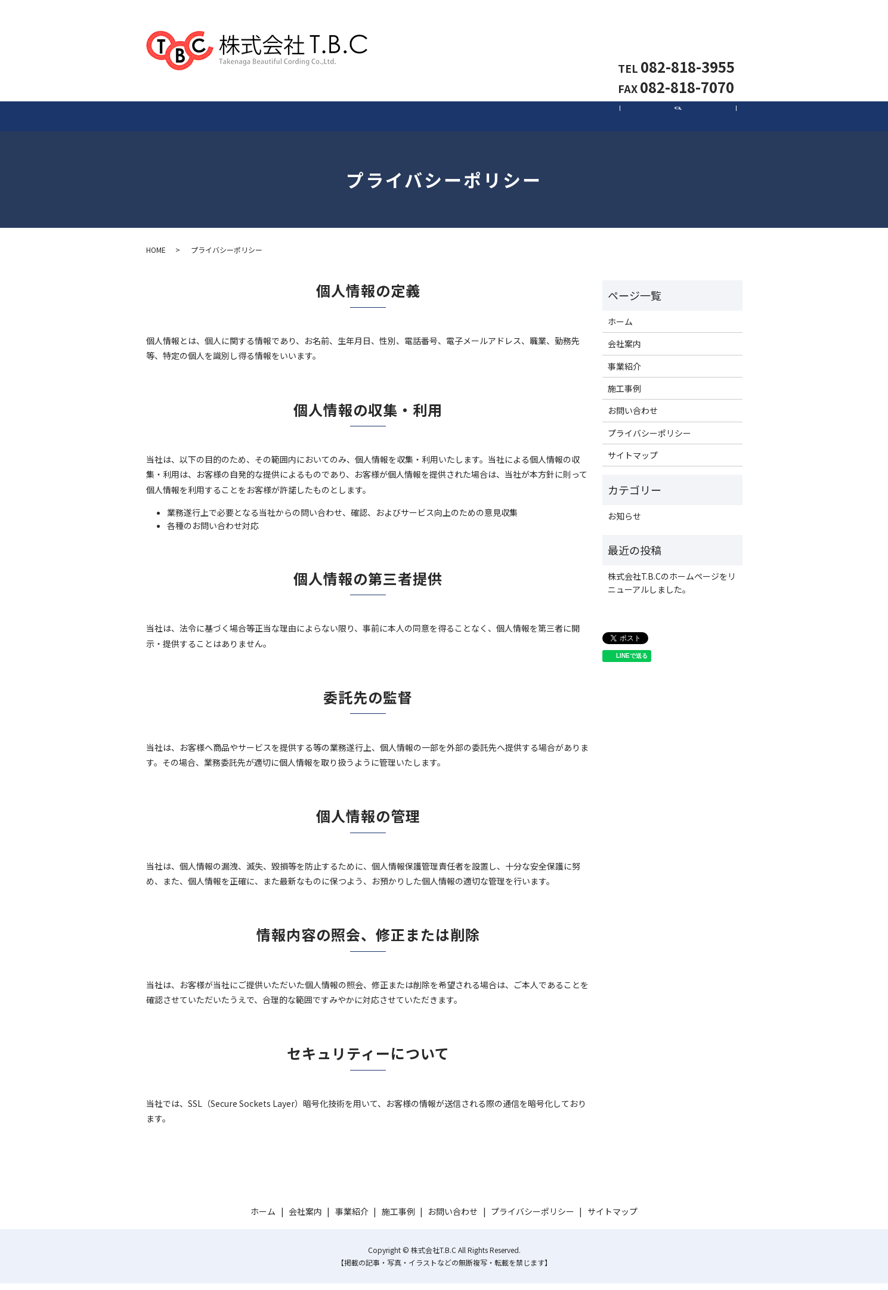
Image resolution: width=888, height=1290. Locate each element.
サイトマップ (633, 462)
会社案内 (327, 119)
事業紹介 (444, 119)
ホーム (210, 119)
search (685, 126)
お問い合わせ (689, 39)
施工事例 (561, 119)
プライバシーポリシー (649, 440)
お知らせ (624, 522)
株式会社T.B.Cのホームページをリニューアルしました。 (672, 589)
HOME (156, 257)
